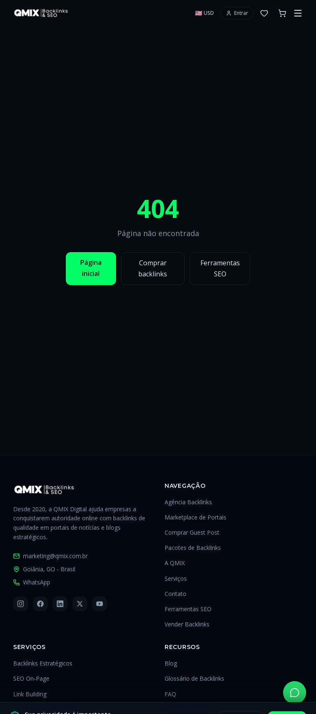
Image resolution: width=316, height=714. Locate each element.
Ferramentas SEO (220, 268)
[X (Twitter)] (79, 603)
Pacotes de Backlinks (193, 548)
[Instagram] (20, 603)
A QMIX (175, 563)
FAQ (170, 694)
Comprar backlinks (152, 268)
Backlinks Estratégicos (42, 663)
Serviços (176, 578)
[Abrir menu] (298, 13)
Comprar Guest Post (192, 532)
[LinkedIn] (60, 603)
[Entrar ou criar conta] (237, 13)
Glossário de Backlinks (194, 678)
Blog (171, 663)
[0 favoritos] (264, 13)
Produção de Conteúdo (44, 709)
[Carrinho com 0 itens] (282, 13)
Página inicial (91, 268)
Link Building (29, 694)
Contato (175, 594)
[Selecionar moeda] (204, 13)
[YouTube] (99, 603)
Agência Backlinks (188, 502)
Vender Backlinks (187, 624)
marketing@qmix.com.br (50, 556)
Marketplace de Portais (195, 517)
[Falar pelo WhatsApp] (294, 692)
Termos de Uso (185, 709)
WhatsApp (31, 582)
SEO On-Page (31, 678)
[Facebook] (40, 603)
